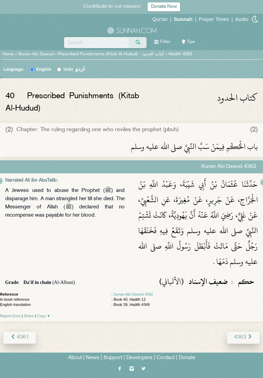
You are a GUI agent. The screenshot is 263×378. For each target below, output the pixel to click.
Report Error (10, 316)
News (92, 357)
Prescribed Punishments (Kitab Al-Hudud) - (111, 54)
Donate (187, 357)
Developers (139, 357)
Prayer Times (214, 19)
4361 (19, 337)
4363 (243, 337)
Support (112, 357)
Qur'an (160, 19)
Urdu (74, 69)
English (43, 69)
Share (29, 316)
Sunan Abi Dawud (35, 54)
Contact (165, 357)
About (75, 357)
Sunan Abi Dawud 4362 (133, 294)
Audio (241, 19)
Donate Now (164, 6)
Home (8, 54)
